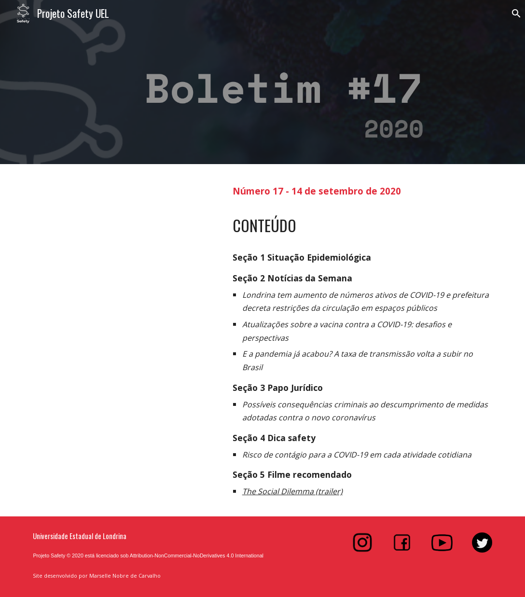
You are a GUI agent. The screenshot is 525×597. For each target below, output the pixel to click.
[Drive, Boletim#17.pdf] (123, 307)
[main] (362, 190)
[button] (513, 13)
